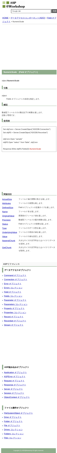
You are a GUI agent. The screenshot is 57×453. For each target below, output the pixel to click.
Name (5, 212)
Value (4, 236)
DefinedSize (7, 208)
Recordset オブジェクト (15, 321)
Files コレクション (12, 438)
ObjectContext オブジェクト (17, 397)
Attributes (6, 203)
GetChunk (6, 247)
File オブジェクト (12, 425)
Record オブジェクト (13, 317)
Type (4, 228)
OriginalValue (8, 216)
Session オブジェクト (14, 393)
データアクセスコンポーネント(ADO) (27, 18)
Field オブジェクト (12, 292)
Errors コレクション (13, 288)
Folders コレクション (14, 434)
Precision (6, 220)
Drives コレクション (13, 429)
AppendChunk (8, 241)
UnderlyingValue (9, 232)
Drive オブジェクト (13, 417)
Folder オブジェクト (13, 421)
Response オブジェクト (15, 385)
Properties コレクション (15, 312)
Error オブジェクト (12, 284)
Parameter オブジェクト (15, 300)
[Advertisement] (22, 47)
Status (5, 224)
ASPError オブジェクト (15, 376)
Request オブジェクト (14, 381)
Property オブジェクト (14, 308)
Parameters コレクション (15, 304)
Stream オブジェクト (13, 325)
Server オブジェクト (13, 389)
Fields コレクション (13, 296)
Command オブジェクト (15, 275)
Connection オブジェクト (15, 279)
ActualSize (7, 199)
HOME (5, 18)
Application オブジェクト (15, 372)
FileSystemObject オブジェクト (18, 413)
